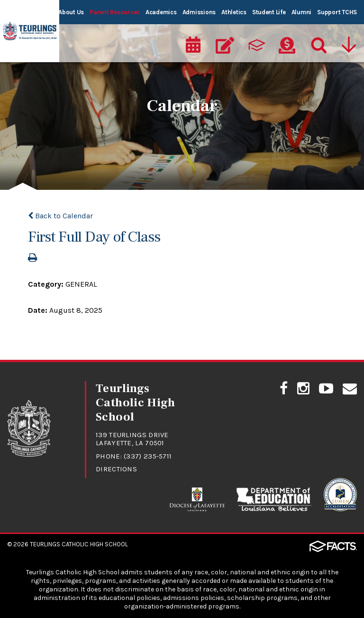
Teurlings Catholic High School (79, 544)
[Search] (318, 45)
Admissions (199, 12)
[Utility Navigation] (349, 45)
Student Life (269, 12)
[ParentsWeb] (255, 45)
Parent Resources (115, 12)
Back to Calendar (60, 215)
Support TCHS (337, 12)
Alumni (301, 12)
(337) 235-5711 (148, 456)
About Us (71, 12)
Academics (161, 12)
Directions (116, 469)
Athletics (233, 12)
